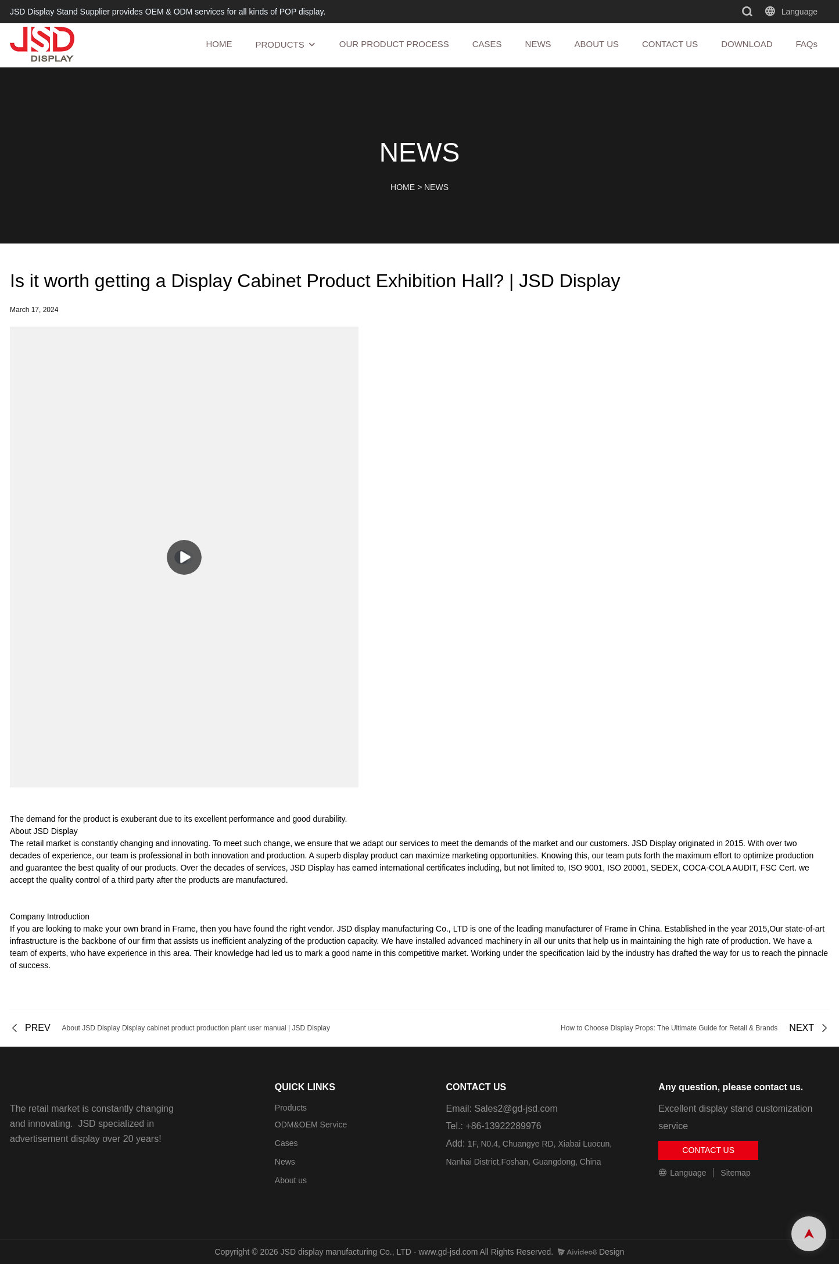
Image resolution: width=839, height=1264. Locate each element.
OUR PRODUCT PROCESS (394, 44)
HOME (219, 44)
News (285, 1161)
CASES (487, 44)
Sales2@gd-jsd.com (515, 1108)
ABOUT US (597, 44)
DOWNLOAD (746, 44)
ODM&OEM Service (311, 1124)
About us (291, 1180)
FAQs (806, 44)
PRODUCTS (279, 44)
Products (291, 1107)
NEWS (538, 44)
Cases (286, 1143)
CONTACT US (670, 44)
